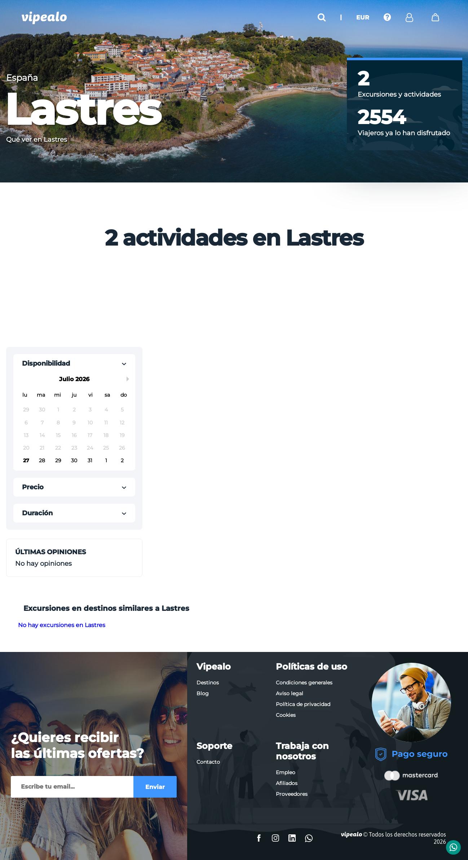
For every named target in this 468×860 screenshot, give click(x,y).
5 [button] (122, 409)
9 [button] (74, 422)
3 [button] (90, 409)
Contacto (208, 762)
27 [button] (26, 460)
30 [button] (42, 409)
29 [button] (26, 409)
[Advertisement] (176, 300)
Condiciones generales (304, 682)
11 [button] (106, 422)
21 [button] (42, 448)
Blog (203, 693)
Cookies (286, 715)
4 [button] (106, 409)
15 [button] (58, 435)
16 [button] (74, 435)
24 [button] (90, 448)
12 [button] (122, 422)
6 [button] (26, 422)
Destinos (208, 682)
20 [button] (26, 448)
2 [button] (74, 409)
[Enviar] (72, 787)
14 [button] (42, 435)
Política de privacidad (303, 704)
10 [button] (90, 422)
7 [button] (42, 422)
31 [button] (90, 460)
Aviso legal (289, 693)
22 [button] (58, 448)
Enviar (155, 787)
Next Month (129, 379)
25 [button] (106, 448)
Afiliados (286, 783)
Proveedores (292, 794)
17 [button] (90, 435)
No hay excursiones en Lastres (61, 625)
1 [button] (58, 409)
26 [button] (122, 448)
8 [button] (58, 422)
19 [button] (122, 435)
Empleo (285, 772)
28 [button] (42, 460)
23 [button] (74, 448)
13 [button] (26, 435)
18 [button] (106, 435)
